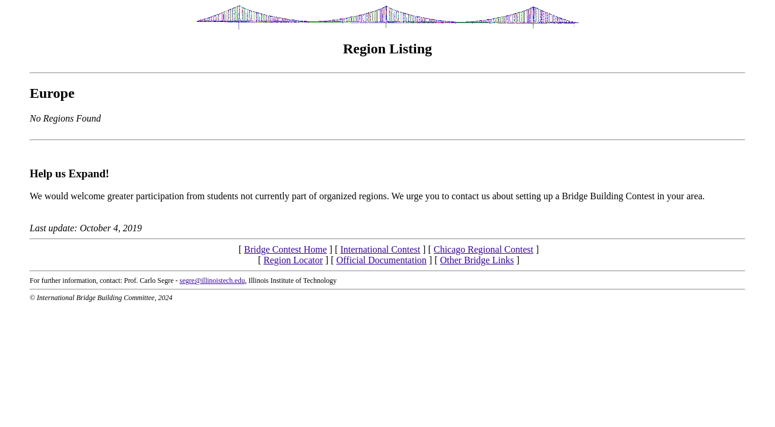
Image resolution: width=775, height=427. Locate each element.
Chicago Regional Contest (483, 249)
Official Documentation (381, 260)
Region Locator (293, 260)
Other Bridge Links (476, 260)
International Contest (380, 249)
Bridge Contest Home (285, 249)
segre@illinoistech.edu (212, 280)
